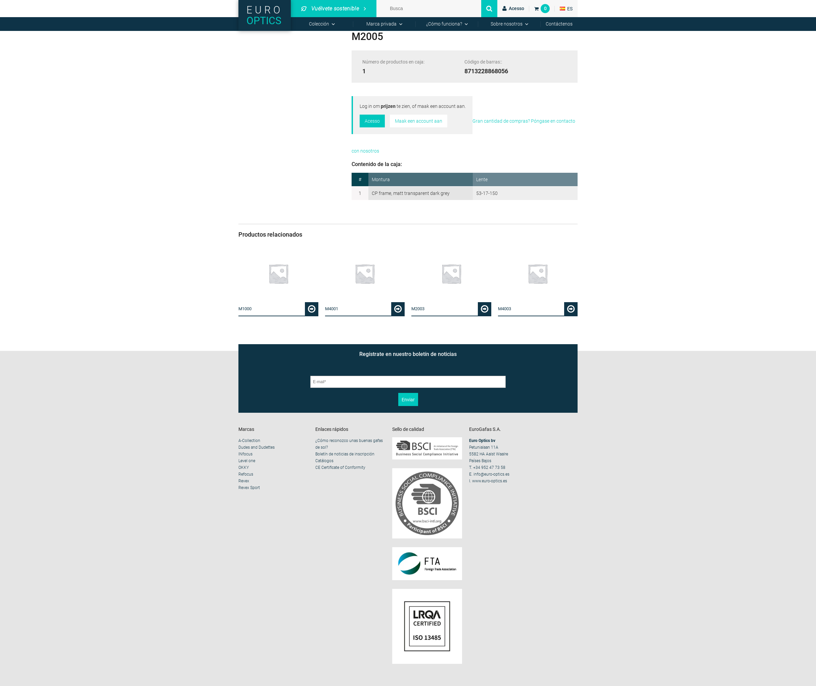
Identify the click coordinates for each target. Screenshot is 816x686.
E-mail (408, 371)
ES (566, 8)
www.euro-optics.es (489, 481)
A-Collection (249, 440)
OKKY (243, 467)
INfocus (245, 454)
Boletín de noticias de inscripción (344, 454)
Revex (243, 481)
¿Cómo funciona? (444, 24)
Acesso (372, 121)
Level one (246, 460)
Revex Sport (249, 487)
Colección (319, 24)
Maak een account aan (418, 121)
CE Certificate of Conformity (340, 467)
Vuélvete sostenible (330, 8)
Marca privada (381, 24)
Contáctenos (559, 24)
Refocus (245, 474)
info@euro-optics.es (491, 474)
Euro (264, 15)
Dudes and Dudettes (256, 447)
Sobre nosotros (507, 24)
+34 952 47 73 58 (489, 467)
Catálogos (324, 460)
